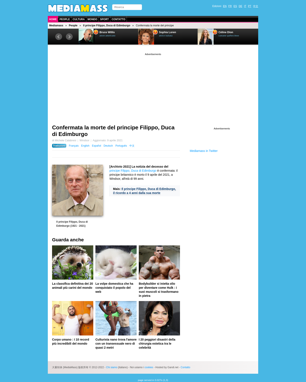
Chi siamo (111, 367)
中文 (255, 6)
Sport (104, 19)
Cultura (79, 19)
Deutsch (108, 145)
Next (69, 36)
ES (235, 6)
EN (225, 6)
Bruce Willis (107, 32)
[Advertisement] (153, 86)
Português (121, 145)
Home (53, 19)
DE (240, 6)
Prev (58, 36)
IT (245, 6)
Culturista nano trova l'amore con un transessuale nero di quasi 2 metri (116, 343)
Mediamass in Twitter (204, 151)
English (85, 145)
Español (96, 145)
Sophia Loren (167, 32)
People (65, 19)
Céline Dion (225, 32)
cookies (148, 367)
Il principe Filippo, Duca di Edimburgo (106, 25)
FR (230, 6)
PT (249, 6)
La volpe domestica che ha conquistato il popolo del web (114, 287)
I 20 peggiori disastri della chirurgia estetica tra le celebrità (157, 343)
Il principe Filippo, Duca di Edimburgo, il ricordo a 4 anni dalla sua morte (144, 191)
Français (74, 145)
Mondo (92, 19)
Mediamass (56, 25)
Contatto (118, 19)
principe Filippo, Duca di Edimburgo (132, 170)
